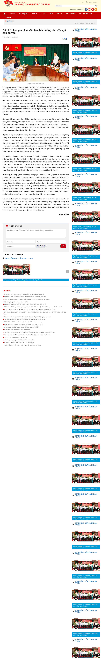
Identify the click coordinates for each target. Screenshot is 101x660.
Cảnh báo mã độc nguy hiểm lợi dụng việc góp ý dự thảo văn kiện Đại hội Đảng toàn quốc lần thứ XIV (33, 307)
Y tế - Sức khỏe (70, 14)
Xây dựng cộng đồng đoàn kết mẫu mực (15, 302)
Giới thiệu (84, 2)
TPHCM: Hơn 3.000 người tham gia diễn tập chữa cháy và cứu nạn (23, 322)
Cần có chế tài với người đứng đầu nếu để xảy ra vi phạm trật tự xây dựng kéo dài (27, 317)
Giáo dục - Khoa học (85, 14)
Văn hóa (8, 17)
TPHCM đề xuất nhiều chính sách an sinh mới (17, 329)
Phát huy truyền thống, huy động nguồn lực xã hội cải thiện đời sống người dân (27, 299)
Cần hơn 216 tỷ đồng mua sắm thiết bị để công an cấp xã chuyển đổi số (24, 319)
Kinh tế (51, 14)
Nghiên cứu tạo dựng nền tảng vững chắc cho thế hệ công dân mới (23, 280)
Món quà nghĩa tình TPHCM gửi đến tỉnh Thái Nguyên (19, 342)
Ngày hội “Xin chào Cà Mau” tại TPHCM (15, 337)
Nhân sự (59, 14)
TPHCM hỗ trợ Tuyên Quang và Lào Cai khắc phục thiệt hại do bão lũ (24, 294)
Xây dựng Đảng (23, 14)
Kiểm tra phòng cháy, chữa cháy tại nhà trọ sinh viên (19, 340)
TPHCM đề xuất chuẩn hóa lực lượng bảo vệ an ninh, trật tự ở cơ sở (23, 324)
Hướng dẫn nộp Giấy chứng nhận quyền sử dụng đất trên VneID (22, 345)
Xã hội (43, 14)
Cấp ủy (34, 14)
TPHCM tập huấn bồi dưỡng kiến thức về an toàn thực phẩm (21, 327)
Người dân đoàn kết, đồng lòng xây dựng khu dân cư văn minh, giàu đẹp (25, 296)
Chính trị (12, 14)
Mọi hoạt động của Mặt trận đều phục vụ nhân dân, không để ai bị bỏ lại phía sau (27, 335)
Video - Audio (93, 2)
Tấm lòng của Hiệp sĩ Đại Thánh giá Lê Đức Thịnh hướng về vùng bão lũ (25, 304)
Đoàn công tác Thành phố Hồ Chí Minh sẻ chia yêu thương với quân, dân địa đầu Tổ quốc (30, 309)
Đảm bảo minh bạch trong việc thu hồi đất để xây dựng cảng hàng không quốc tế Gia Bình (29, 332)
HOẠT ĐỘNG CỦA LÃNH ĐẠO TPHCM (19, 258)
